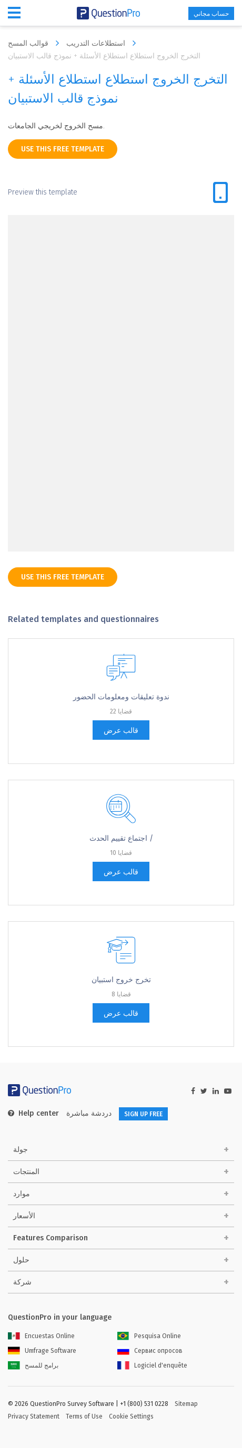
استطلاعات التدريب (103, 43)
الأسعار (24, 1215)
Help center (33, 1113)
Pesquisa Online (149, 1336)
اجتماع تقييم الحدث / (121, 838)
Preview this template (42, 192)
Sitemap (186, 1404)
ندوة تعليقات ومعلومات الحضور (121, 696)
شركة (22, 1282)
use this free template (62, 149)
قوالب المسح (36, 43)
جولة (20, 1149)
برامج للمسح (33, 1365)
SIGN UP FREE (143, 1114)
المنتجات (26, 1171)
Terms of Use (84, 1416)
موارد (21, 1193)
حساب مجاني (211, 13)
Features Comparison (50, 1237)
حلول (21, 1260)
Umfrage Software (42, 1350)
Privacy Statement (33, 1416)
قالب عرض (121, 730)
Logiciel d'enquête (152, 1365)
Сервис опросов (150, 1350)
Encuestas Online (41, 1336)
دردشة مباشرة (89, 1113)
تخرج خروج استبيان (121, 979)
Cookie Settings (131, 1416)
